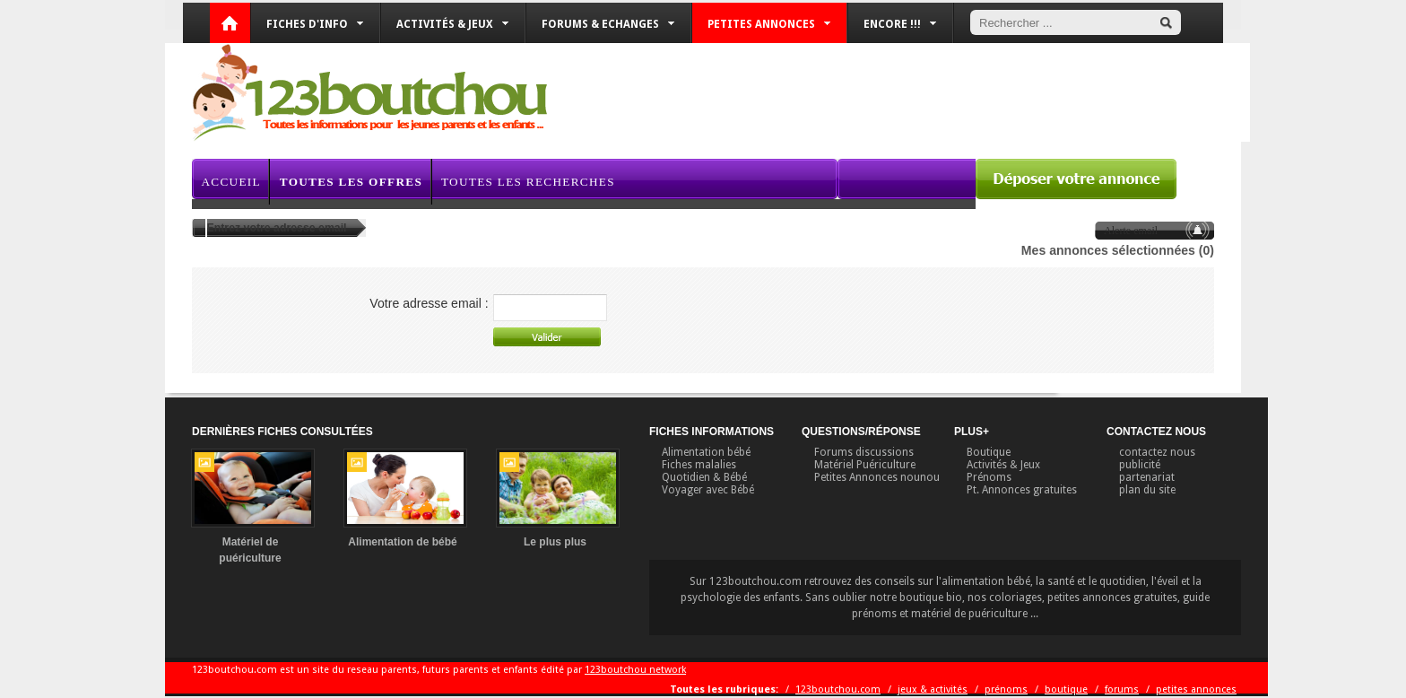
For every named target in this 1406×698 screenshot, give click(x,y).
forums (1122, 689)
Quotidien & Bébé (704, 477)
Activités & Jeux (452, 24)
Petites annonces (768, 24)
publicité (1139, 464)
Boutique (989, 452)
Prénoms (989, 477)
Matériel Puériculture (865, 464)
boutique (1066, 689)
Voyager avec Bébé (708, 490)
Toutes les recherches (528, 181)
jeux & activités (933, 689)
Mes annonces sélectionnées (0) (1117, 250)
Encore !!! (900, 24)
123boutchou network (635, 670)
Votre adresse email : (428, 303)
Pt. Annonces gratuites (1022, 490)
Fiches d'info (314, 24)
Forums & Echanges (608, 24)
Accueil (230, 181)
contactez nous (1157, 452)
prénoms (1006, 689)
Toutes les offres (351, 181)
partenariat (1147, 477)
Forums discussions (864, 452)
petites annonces (1196, 689)
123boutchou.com (838, 689)
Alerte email (1131, 230)
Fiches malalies (699, 464)
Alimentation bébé (706, 452)
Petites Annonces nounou (877, 477)
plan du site (1147, 490)
